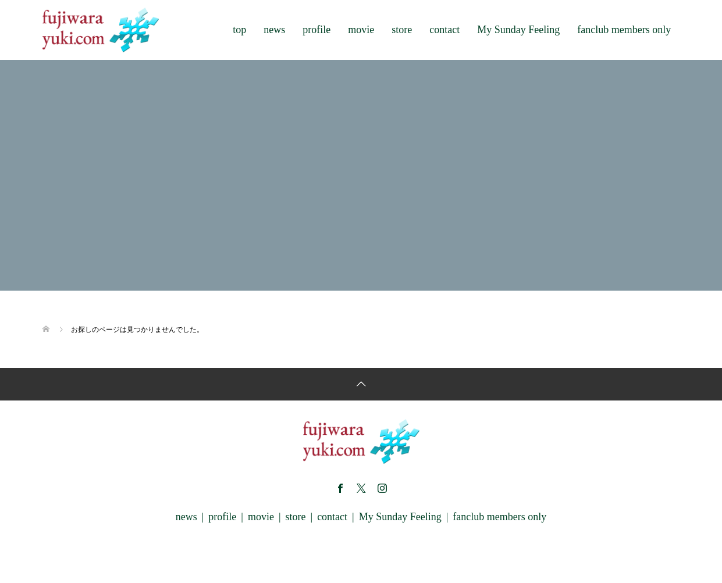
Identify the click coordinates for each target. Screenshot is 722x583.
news (274, 29)
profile (316, 29)
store (402, 29)
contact (444, 29)
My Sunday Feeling (518, 29)
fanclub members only (624, 29)
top (239, 29)
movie (361, 29)
